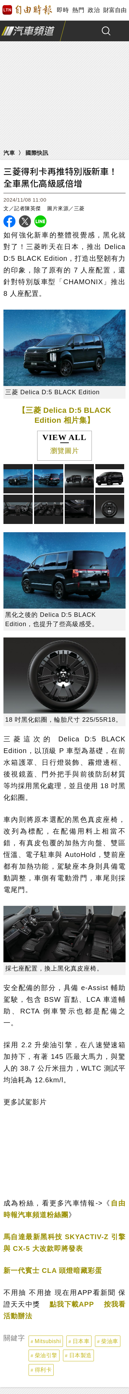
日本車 (81, 1341)
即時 (63, 10)
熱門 (78, 10)
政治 (94, 10)
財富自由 (114, 10)
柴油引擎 (46, 1355)
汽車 (9, 153)
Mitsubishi (48, 1341)
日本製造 (80, 1355)
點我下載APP (72, 1304)
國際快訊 (36, 153)
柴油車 (109, 1341)
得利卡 (43, 1370)
